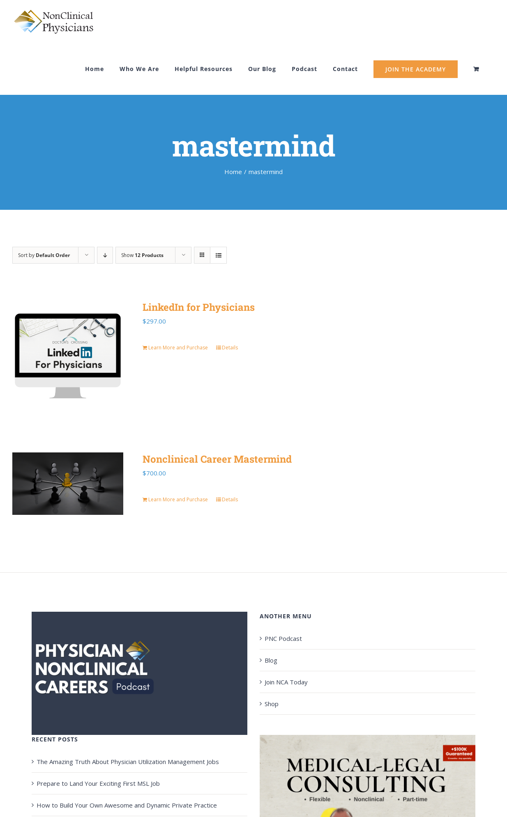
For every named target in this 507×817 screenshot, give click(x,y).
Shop (272, 704)
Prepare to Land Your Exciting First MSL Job (98, 783)
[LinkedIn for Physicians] (67, 356)
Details (230, 347)
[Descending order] (105, 255)
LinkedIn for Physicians (199, 307)
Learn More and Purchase (178, 347)
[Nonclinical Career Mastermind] (67, 483)
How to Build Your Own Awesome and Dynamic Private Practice (127, 805)
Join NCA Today (286, 682)
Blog (271, 660)
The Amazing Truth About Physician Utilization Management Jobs (128, 761)
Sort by (44, 255)
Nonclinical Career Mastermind (217, 459)
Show (142, 255)
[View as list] (218, 255)
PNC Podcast (283, 638)
